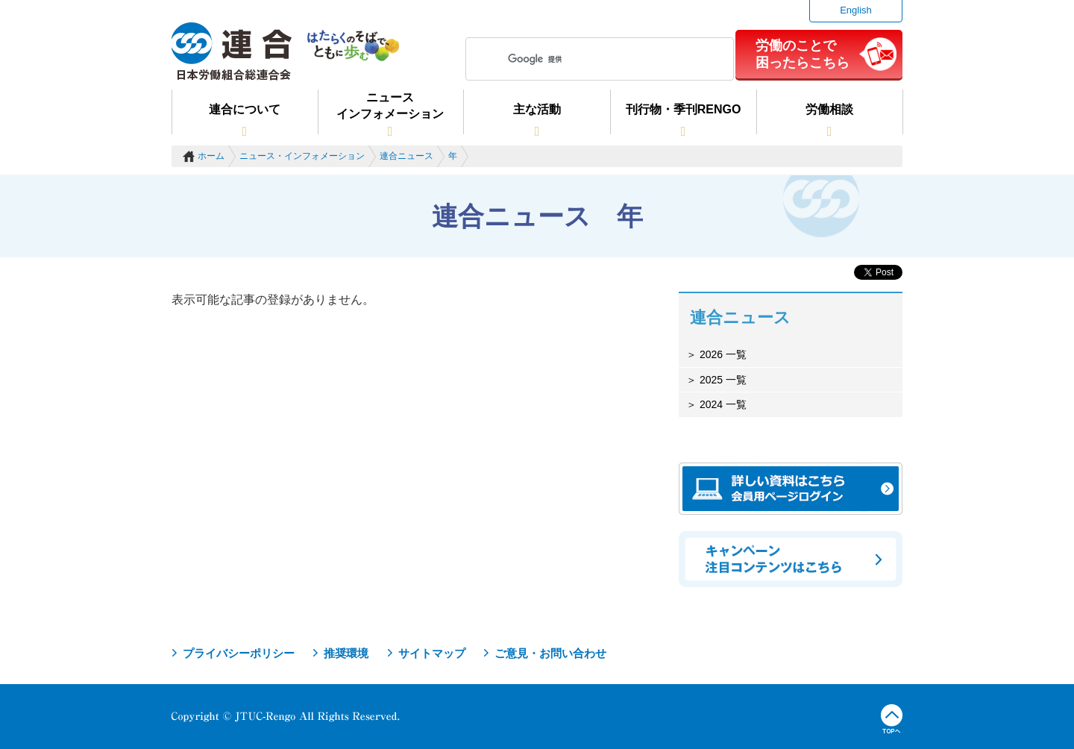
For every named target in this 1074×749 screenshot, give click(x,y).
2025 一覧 (722, 380)
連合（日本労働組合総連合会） (232, 51)
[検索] (597, 59)
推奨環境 (346, 653)
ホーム (211, 156)
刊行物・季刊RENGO (683, 109)
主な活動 (537, 109)
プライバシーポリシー (239, 653)
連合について (244, 109)
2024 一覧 (722, 404)
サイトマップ (431, 653)
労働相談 (829, 109)
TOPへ (891, 719)
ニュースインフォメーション (390, 105)
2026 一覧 (722, 354)
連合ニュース (406, 156)
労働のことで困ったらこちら (803, 53)
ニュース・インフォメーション (302, 156)
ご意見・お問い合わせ (550, 653)
